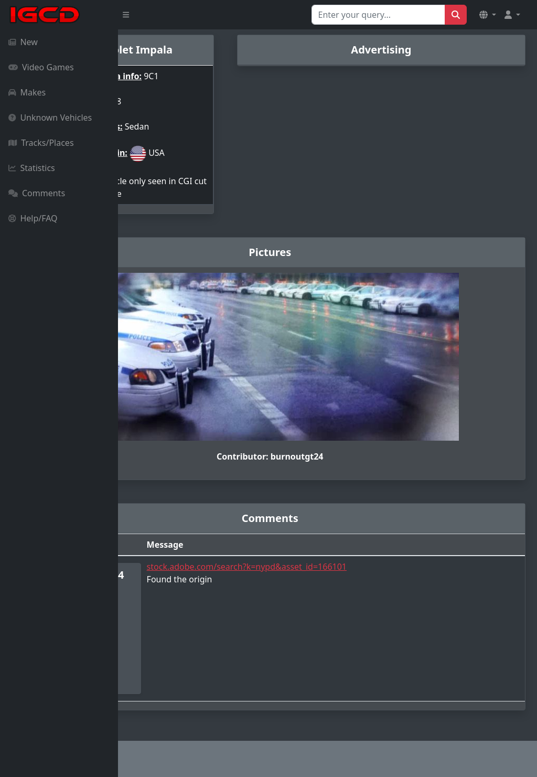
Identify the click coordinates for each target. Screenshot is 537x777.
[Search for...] (378, 15)
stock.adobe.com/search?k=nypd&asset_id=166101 (333, 566)
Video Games (41, 67)
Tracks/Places (41, 142)
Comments (36, 193)
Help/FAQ (33, 218)
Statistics (31, 168)
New (23, 42)
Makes (27, 92)
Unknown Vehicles (50, 117)
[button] (487, 14)
